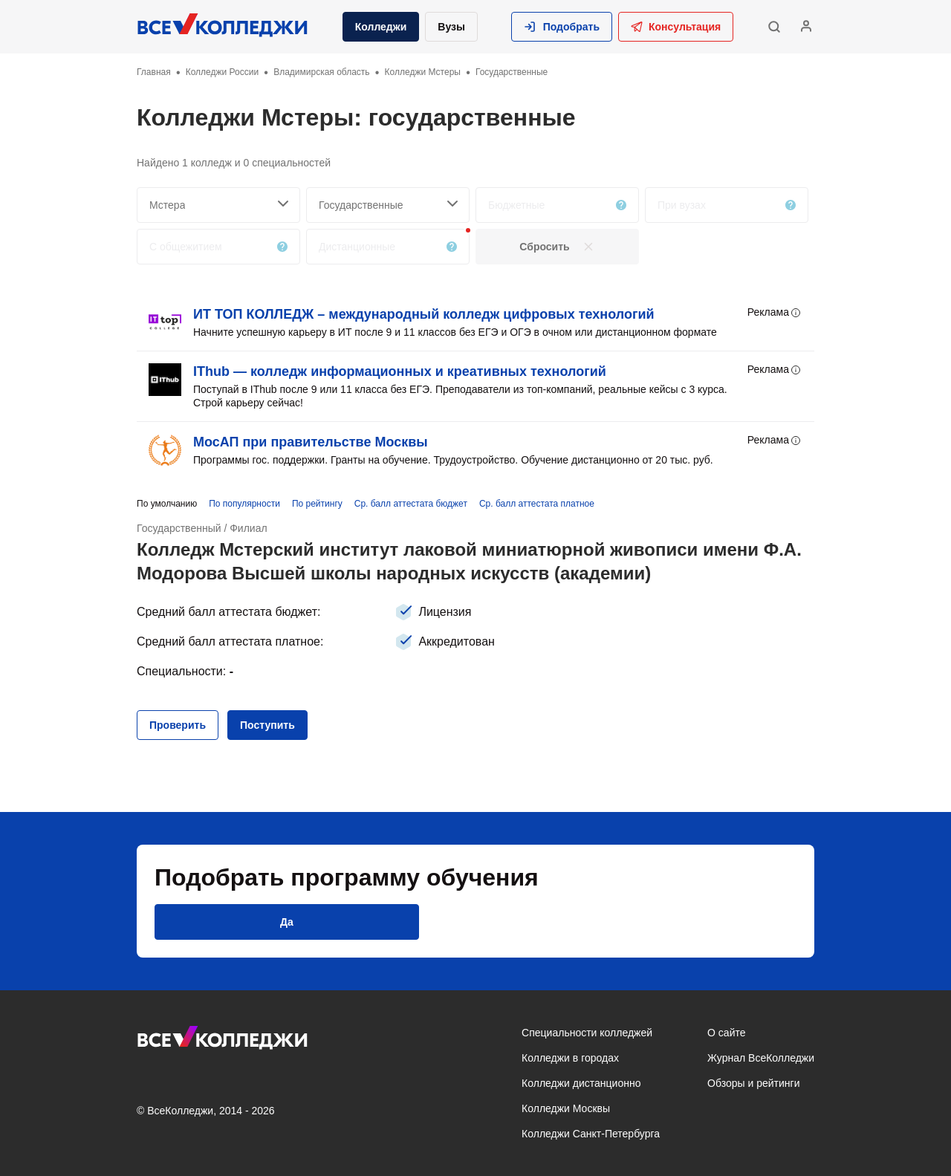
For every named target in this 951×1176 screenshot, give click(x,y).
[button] (561, 27)
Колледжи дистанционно (581, 1083)
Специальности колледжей (587, 1033)
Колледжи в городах (570, 1058)
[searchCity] (218, 205)
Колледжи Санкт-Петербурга (591, 1134)
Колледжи (381, 27)
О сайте (726, 1033)
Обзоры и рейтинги (753, 1083)
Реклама (774, 312)
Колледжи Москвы (566, 1108)
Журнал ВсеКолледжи (760, 1058)
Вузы (451, 27)
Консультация (676, 27)
